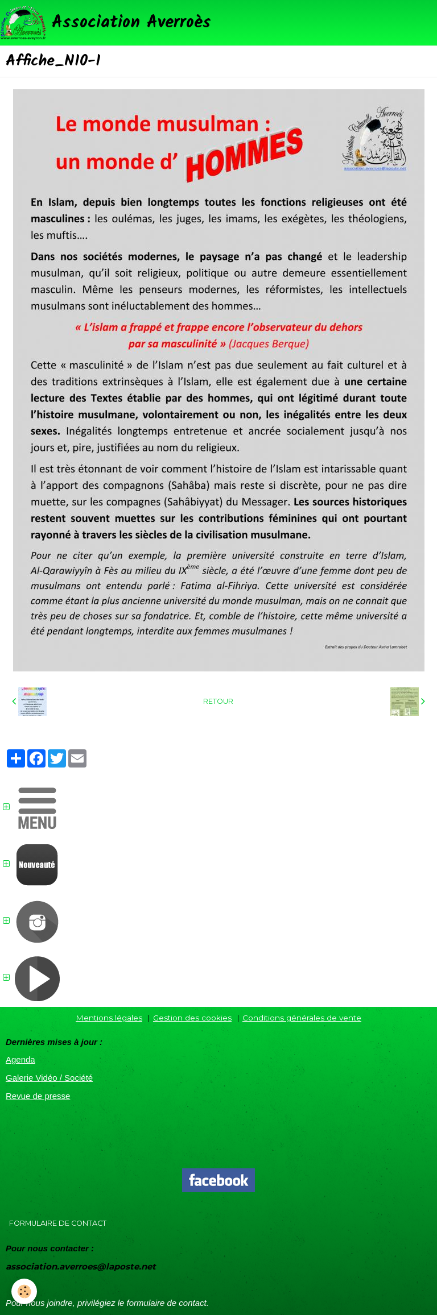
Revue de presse (38, 1096)
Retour (218, 701)
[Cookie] (24, 1291)
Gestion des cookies (192, 1017)
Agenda (20, 1059)
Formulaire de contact (57, 1223)
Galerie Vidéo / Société (49, 1077)
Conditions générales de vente (301, 1017)
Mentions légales (109, 1017)
